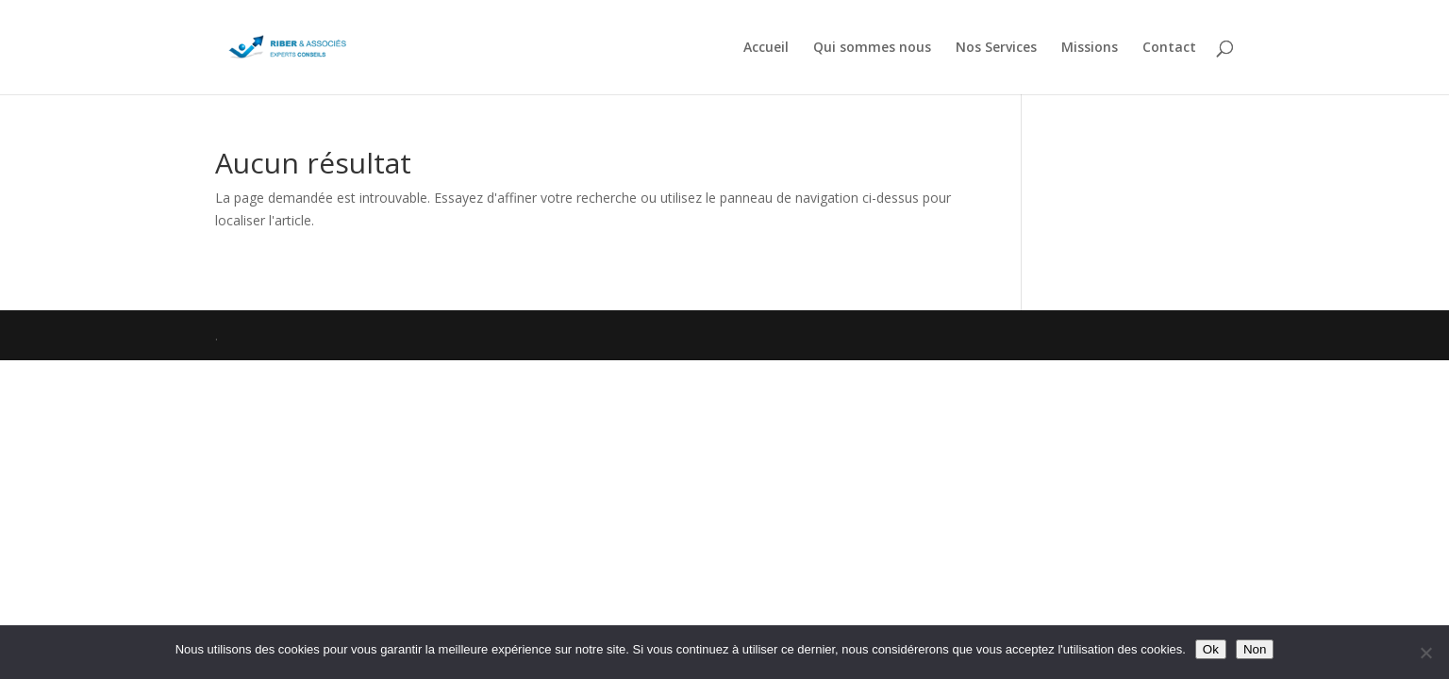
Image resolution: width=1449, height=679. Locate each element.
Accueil (766, 48)
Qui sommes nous (872, 48)
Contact (1169, 48)
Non (1254, 649)
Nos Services (996, 48)
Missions (1089, 48)
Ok (1211, 649)
